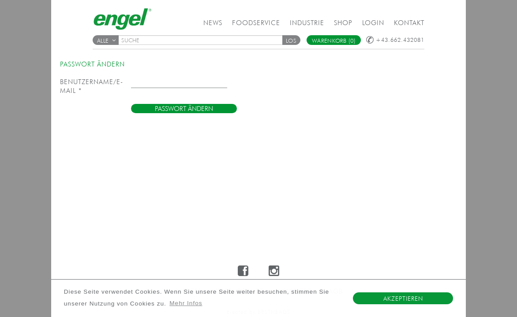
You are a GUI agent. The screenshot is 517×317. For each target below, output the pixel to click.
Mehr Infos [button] (185, 303)
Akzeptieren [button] (403, 298)
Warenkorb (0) (334, 40)
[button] (291, 40)
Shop (343, 22)
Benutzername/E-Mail (91, 86)
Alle (106, 40)
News (212, 22)
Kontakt (409, 22)
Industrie (307, 22)
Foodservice (256, 22)
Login (373, 22)
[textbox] (203, 40)
